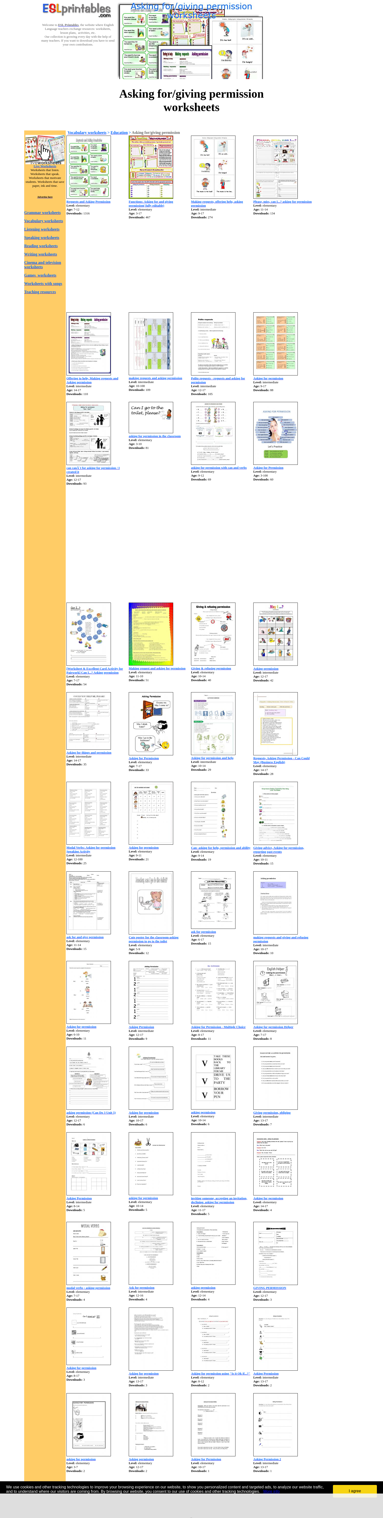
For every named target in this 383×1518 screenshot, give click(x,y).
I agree (355, 1491)
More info (271, 1491)
